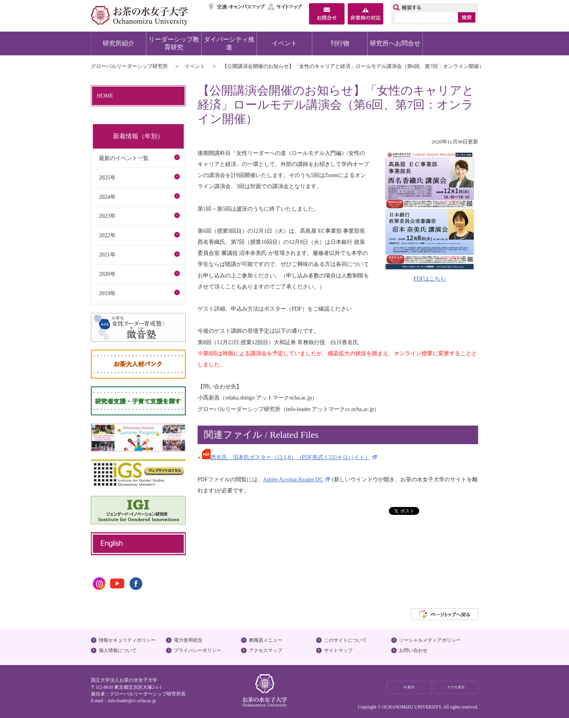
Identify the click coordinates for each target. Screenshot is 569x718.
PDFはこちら (430, 278)
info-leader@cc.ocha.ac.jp (132, 700)
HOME (105, 95)
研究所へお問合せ (395, 43)
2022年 (107, 235)
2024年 (107, 197)
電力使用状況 (188, 640)
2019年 (107, 293)
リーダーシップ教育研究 (174, 43)
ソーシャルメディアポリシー (430, 640)
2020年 (107, 274)
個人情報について (118, 650)
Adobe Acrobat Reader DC (293, 479)
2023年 (107, 216)
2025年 (107, 177)
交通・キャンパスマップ (237, 6)
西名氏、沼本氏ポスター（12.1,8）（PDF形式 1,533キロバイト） (286, 457)
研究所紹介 (118, 43)
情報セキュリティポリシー (127, 640)
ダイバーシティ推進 (229, 43)
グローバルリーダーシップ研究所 (129, 66)
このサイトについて (345, 640)
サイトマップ (285, 6)
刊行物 (339, 43)
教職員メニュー (265, 640)
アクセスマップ (265, 650)
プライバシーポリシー (197, 650)
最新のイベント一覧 (124, 158)
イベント (284, 43)
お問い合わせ (413, 650)
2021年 (107, 254)
